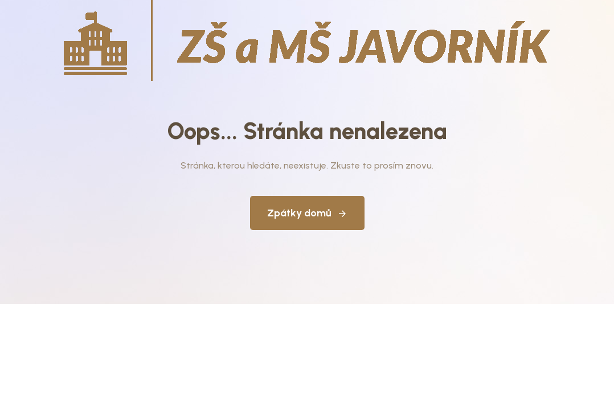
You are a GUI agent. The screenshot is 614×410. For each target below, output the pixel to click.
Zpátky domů (307, 213)
